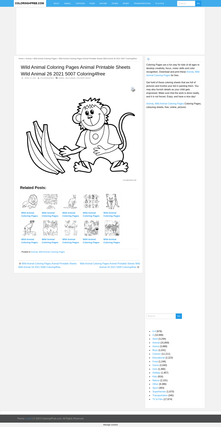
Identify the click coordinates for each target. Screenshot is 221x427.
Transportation (142, 4)
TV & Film (159, 4)
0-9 (154, 331)
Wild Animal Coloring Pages (45, 58)
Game (155, 365)
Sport (126, 4)
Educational (158, 357)
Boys (155, 350)
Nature (103, 4)
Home (21, 58)
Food (92, 4)
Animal (67, 4)
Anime (155, 346)
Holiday (156, 372)
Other (115, 4)
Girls (154, 369)
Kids (154, 376)
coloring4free (47, 78)
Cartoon (80, 4)
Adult (56, 4)
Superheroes (159, 391)
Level (28, 418)
